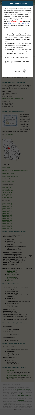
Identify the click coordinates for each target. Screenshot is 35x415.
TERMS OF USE (24, 23)
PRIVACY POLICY (12, 23)
